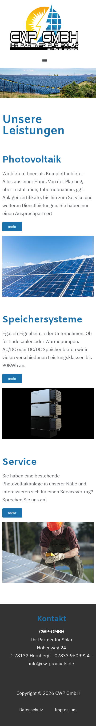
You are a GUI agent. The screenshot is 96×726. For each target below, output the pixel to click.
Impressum (66, 709)
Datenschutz (31, 709)
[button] (12, 226)
